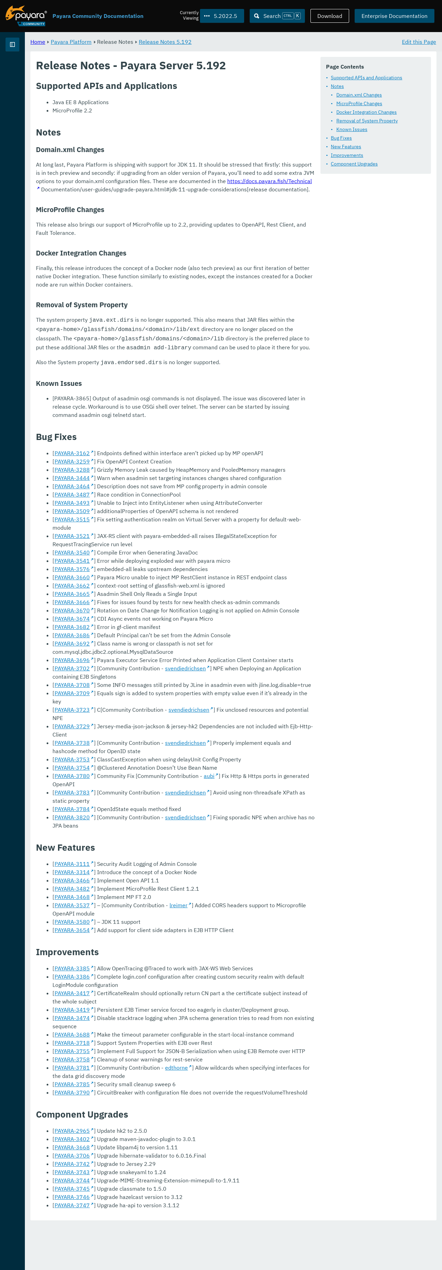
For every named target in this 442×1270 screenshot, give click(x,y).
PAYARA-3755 (158, 1095)
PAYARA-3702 (158, 770)
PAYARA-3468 (158, 949)
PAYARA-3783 (158, 861)
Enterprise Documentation (394, 15)
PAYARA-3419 (158, 1062)
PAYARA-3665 (158, 704)
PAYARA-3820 (158, 877)
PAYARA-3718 (158, 1086)
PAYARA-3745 (158, 1232)
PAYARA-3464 (158, 604)
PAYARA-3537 (158, 957)
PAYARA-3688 (158, 1078)
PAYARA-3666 (158, 712)
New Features (147, 168)
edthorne (262, 1111)
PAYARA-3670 (158, 720)
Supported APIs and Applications (168, 99)
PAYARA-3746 (158, 1241)
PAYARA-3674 (158, 729)
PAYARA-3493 (158, 621)
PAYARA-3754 (158, 844)
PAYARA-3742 (158, 1207)
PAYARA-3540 (158, 662)
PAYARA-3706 (158, 1199)
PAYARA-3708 (158, 786)
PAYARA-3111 (158, 916)
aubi (295, 853)
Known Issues (153, 151)
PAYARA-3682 (158, 737)
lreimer (264, 957)
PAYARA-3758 (158, 1103)
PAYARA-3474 (158, 1070)
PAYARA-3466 (158, 932)
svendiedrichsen (271, 770)
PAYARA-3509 (158, 629)
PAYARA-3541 (158, 671)
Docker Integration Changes (168, 134)
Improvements (148, 177)
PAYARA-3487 (158, 613)
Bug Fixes (142, 160)
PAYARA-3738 (158, 820)
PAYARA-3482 (158, 941)
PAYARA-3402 (158, 1183)
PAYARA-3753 (158, 836)
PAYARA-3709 (158, 795)
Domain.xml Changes (160, 116)
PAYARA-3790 (158, 1136)
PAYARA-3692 (158, 753)
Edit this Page (419, 41)
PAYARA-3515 (158, 637)
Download (329, 15)
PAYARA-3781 (158, 1111)
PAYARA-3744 (158, 1224)
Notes (138, 108)
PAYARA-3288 (158, 588)
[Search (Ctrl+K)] (277, 16)
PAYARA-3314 (158, 924)
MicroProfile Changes (161, 125)
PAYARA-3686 (158, 745)
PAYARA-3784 (158, 869)
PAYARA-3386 (158, 1029)
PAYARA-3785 (158, 1128)
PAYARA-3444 (158, 596)
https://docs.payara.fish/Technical (316, 303)
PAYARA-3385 (158, 1020)
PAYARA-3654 (158, 982)
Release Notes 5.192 (251, 41)
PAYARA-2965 (158, 1174)
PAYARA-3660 (158, 687)
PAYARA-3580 (158, 974)
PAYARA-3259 (158, 580)
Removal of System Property (168, 142)
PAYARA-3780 (158, 853)
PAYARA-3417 (158, 1045)
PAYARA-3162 (158, 571)
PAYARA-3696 (158, 762)
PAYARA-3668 (158, 1191)
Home (123, 41)
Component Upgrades (155, 185)
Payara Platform (27, 69)
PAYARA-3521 (158, 646)
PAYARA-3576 (158, 679)
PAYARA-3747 (158, 1249)
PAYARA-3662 (158, 695)
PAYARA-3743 (158, 1216)
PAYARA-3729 (158, 811)
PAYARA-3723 (158, 803)
